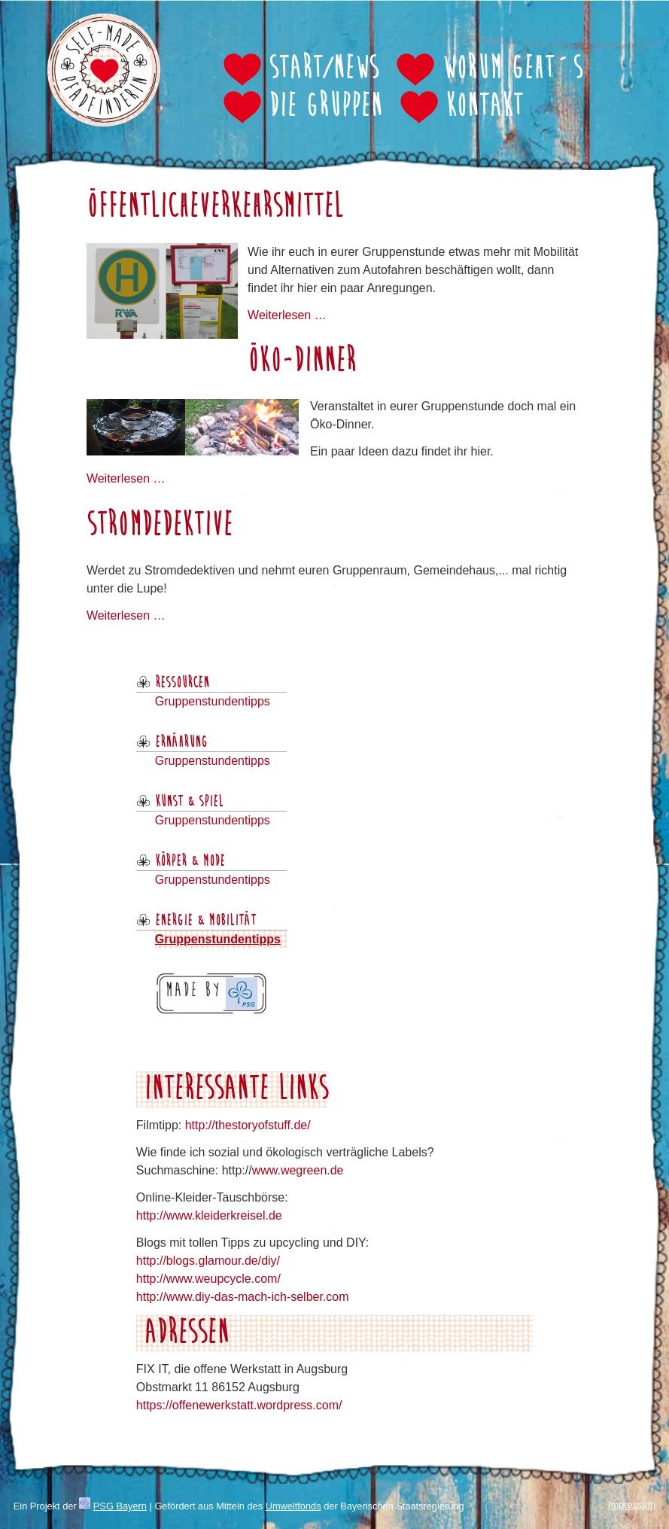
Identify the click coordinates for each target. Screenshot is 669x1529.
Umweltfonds (293, 1506)
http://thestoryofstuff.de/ (248, 1125)
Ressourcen (182, 683)
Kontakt (484, 107)
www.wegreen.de (298, 1170)
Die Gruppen (325, 107)
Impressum (631, 1504)
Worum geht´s (512, 69)
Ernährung (181, 742)
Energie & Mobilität (205, 921)
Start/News (324, 69)
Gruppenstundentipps (212, 701)
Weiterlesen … (287, 315)
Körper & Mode (190, 861)
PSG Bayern (120, 1506)
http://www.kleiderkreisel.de (209, 1215)
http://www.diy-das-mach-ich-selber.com (242, 1296)
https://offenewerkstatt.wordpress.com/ (239, 1405)
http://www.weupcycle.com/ (208, 1278)
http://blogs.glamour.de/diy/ (208, 1260)
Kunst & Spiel (189, 802)
